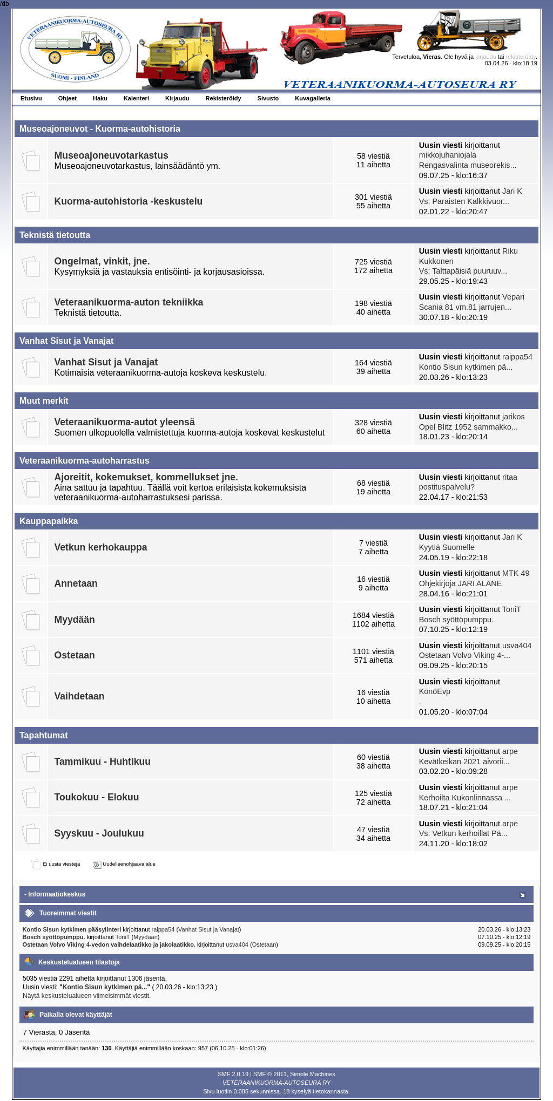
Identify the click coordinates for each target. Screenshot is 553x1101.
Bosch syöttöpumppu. (456, 619)
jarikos (513, 416)
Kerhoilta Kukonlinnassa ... (465, 797)
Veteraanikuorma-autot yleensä (125, 422)
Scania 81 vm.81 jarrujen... (465, 307)
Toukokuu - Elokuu (97, 797)
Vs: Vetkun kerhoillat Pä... (463, 833)
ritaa (509, 477)
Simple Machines (312, 1074)
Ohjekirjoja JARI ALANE (460, 583)
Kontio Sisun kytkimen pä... (466, 367)
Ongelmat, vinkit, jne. (102, 261)
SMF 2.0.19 (233, 1074)
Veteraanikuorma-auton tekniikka (129, 302)
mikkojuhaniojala (447, 155)
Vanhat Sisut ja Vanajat (106, 362)
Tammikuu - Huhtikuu (103, 761)
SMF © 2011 (270, 1074)
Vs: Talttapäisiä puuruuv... (463, 271)
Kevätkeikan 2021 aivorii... (464, 761)
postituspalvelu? (447, 486)
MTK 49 (515, 573)
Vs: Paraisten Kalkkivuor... (464, 201)
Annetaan (76, 583)
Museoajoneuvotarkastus (111, 155)
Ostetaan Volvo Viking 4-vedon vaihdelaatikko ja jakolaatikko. (110, 944)
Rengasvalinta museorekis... (468, 165)
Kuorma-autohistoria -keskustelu (129, 201)
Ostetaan (75, 655)
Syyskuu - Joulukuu (99, 833)
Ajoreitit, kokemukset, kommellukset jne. (146, 477)
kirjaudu (485, 56)
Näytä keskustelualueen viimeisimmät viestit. (87, 996)
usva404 (516, 645)
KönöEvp (434, 691)
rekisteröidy (521, 56)
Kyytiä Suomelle (447, 547)
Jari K (512, 191)
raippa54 (517, 356)
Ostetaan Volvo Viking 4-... (464, 655)
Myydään (75, 619)
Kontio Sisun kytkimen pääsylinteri (72, 929)
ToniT (511, 609)
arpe (510, 751)
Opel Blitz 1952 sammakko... (468, 427)
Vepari (513, 297)
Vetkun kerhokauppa (101, 547)
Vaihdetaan (80, 696)
